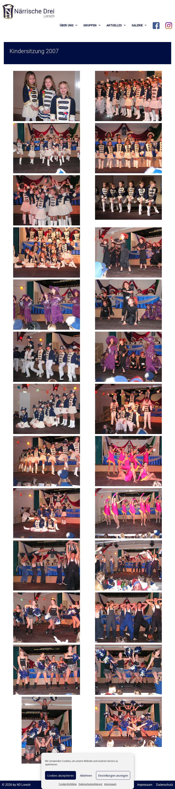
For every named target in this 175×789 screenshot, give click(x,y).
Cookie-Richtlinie (68, 784)
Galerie (141, 25)
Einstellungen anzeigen (113, 775)
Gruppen (93, 25)
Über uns (70, 25)
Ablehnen (86, 775)
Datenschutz (164, 785)
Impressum (110, 784)
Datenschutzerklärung (90, 784)
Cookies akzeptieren (60, 775)
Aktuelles (117, 25)
